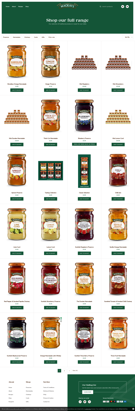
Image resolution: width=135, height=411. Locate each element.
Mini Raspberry (84, 84)
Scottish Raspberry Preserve (84, 247)
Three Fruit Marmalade (118, 356)
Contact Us (46, 402)
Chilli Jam (118, 193)
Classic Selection (84, 193)
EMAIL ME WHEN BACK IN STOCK (84, 144)
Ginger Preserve (50, 84)
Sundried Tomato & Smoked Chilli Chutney (118, 301)
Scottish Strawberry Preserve (50, 301)
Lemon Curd (51, 247)
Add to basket (17, 90)
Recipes (11, 394)
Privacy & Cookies (48, 398)
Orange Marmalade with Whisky (50, 356)
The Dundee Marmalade (84, 301)
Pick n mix (52, 37)
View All (75, 370)
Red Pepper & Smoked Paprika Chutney (17, 301)
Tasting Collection (50, 193)
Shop (10, 398)
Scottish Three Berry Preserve (84, 356)
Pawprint (11, 402)
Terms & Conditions (48, 387)
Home (10, 387)
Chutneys (27, 37)
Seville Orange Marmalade (118, 247)
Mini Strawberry (118, 84)
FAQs (44, 394)
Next (69, 370)
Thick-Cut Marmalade (51, 138)
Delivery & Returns (48, 391)
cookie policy (88, 409)
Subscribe (87, 392)
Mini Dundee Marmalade (17, 138)
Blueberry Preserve (84, 138)
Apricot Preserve (16, 193)
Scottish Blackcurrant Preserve (17, 356)
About (10, 391)
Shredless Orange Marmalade (16, 84)
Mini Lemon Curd (118, 138)
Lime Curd (17, 247)
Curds (36, 37)
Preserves (6, 37)
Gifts (43, 37)
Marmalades (16, 37)
